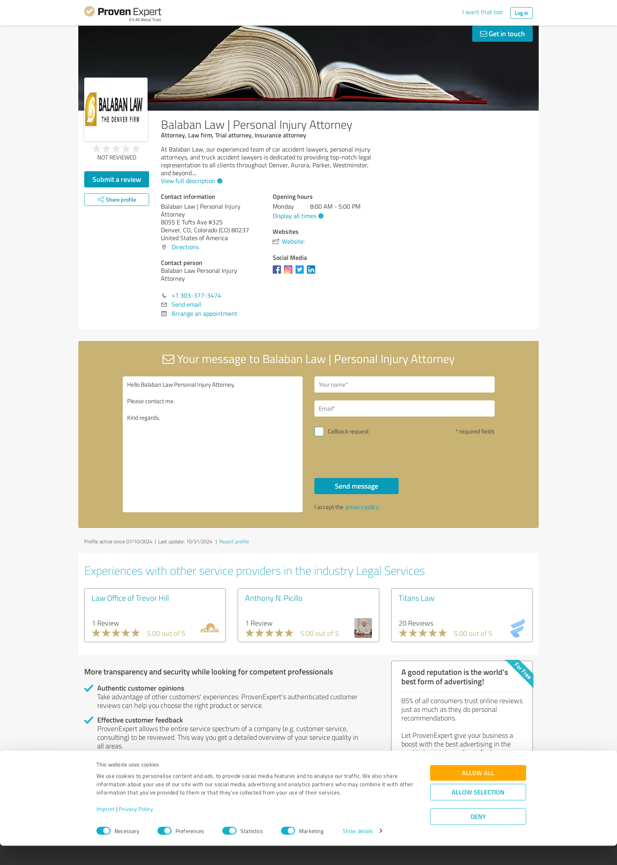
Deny (478, 835)
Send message (356, 486)
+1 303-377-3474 (196, 295)
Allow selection (478, 811)
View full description (190, 180)
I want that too (482, 11)
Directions (185, 247)
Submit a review (116, 179)
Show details (358, 850)
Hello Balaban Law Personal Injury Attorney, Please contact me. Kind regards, (213, 444)
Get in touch (502, 33)
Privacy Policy (136, 828)
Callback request (348, 431)
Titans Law (416, 597)
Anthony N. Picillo (274, 597)
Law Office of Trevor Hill (130, 597)
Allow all (478, 791)
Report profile (234, 541)
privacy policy (362, 507)
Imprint (105, 828)
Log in (521, 13)
